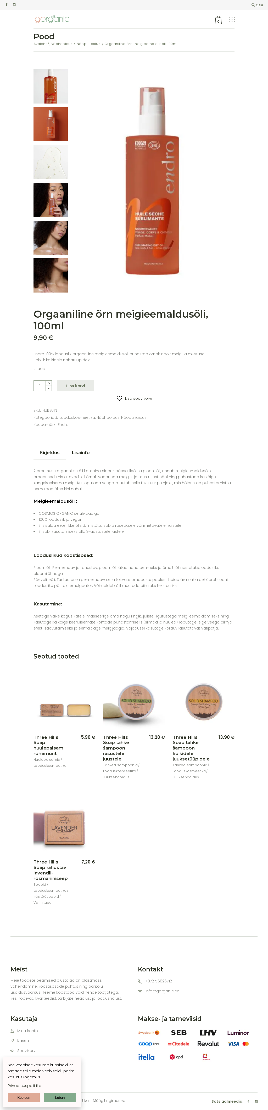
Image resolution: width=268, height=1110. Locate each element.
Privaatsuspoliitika (24, 1085)
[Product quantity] (40, 385)
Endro (63, 424)
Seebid (40, 884)
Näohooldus (108, 417)
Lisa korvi (75, 385)
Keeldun (24, 1098)
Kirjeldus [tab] (50, 452)
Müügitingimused (109, 1100)
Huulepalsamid (47, 759)
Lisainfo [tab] (81, 452)
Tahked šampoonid (120, 765)
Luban (60, 1098)
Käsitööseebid (46, 896)
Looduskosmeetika (77, 417)
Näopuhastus (134, 417)
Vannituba (43, 902)
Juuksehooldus (116, 777)
